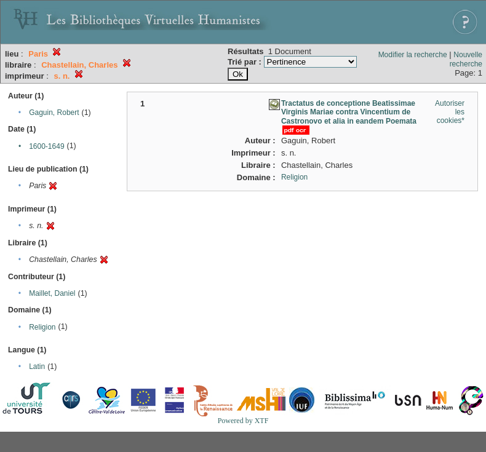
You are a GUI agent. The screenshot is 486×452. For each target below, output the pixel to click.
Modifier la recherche (412, 54)
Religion (42, 327)
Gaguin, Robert (54, 112)
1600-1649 (46, 146)
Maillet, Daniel (52, 293)
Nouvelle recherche (466, 59)
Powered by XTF (243, 420)
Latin (37, 366)
